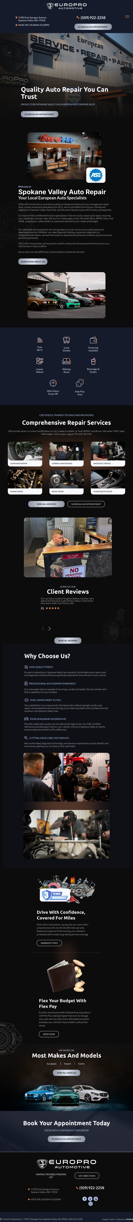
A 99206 (40, 20)
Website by (121, 1219)
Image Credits (108, 1219)
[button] (49, 628)
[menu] (127, 16)
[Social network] (84, 1199)
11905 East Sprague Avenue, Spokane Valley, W (32, 19)
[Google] (96, 1199)
